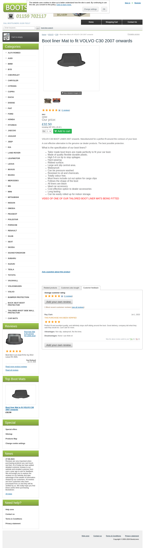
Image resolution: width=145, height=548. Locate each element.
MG (9, 186)
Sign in (127, 3)
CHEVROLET (14, 75)
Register (137, 3)
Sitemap (9, 434)
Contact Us (132, 22)
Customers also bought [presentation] (70, 288)
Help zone (10, 510)
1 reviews (65, 110)
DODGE (11, 103)
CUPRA (11, 92)
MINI (10, 192)
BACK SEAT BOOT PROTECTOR (16, 304)
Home (44, 34)
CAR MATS (13, 318)
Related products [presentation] (50, 288)
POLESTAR (13, 219)
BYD (10, 69)
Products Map (11, 439)
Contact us (10, 514)
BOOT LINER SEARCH (47, 28)
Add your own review (58, 301)
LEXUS (11, 164)
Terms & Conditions (14, 519)
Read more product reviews (16, 367)
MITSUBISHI (13, 197)
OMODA (11, 208)
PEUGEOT (12, 214)
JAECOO (12, 130)
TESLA (11, 269)
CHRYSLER (13, 80)
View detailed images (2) (72, 93)
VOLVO (50, 34)
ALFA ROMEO (14, 53)
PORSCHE (12, 225)
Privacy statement (13, 524)
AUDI (10, 58)
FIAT (10, 108)
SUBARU (12, 258)
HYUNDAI (12, 125)
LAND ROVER (14, 153)
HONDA (11, 119)
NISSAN (11, 203)
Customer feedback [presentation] (90, 288)
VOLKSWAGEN (15, 286)
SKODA (11, 247)
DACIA (11, 97)
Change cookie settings (15, 443)
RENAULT (12, 230)
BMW (10, 64)
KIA (9, 147)
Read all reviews (12, 370)
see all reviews (78, 307)
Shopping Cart (112, 22)
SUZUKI (11, 264)
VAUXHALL (13, 280)
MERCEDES (13, 180)
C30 (56, 34)
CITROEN (12, 86)
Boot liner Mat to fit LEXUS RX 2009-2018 (29, 334)
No (137, 339)
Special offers (11, 429)
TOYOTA (12, 275)
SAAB (10, 236)
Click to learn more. (63, 5)
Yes (131, 339)
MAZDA (11, 175)
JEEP (10, 142)
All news (9, 494)
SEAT (10, 242)
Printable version (134, 34)
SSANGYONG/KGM (16, 253)
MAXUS (11, 169)
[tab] (50, 288)
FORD (10, 114)
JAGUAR (12, 136)
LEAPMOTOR (14, 158)
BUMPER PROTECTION (18, 297)
